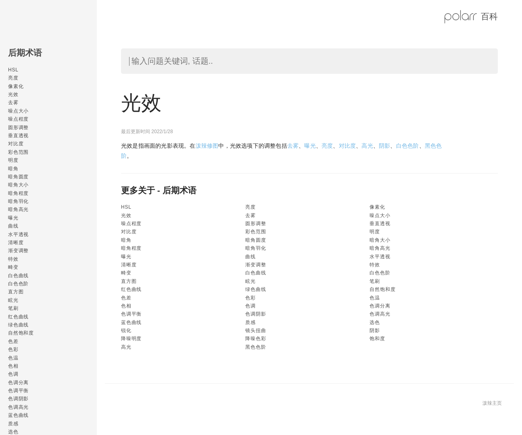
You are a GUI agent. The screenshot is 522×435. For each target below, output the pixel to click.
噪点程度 (18, 119)
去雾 (13, 102)
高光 (367, 145)
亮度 (13, 78)
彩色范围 (18, 152)
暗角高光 (18, 209)
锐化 (126, 330)
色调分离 (18, 382)
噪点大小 (18, 111)
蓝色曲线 (18, 415)
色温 (13, 358)
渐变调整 (18, 250)
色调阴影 (18, 399)
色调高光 (18, 407)
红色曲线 (18, 317)
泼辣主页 (492, 403)
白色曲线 (18, 275)
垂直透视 (18, 135)
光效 (13, 94)
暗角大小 (18, 185)
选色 (375, 322)
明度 (13, 160)
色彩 (13, 349)
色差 (13, 341)
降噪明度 (131, 338)
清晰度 (15, 242)
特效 (13, 259)
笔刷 (13, 308)
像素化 (15, 86)
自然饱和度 (21, 333)
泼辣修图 (207, 145)
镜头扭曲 (255, 330)
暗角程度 (18, 193)
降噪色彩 (255, 338)
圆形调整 (18, 127)
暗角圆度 (18, 177)
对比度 (15, 143)
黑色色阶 (255, 347)
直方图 (15, 292)
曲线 (13, 226)
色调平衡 (18, 390)
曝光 (13, 218)
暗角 (13, 168)
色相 (13, 366)
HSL (13, 70)
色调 (13, 374)
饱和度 (377, 338)
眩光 (13, 300)
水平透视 (18, 234)
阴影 (384, 145)
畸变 (13, 267)
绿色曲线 (18, 325)
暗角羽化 (18, 201)
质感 (13, 424)
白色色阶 (18, 284)
